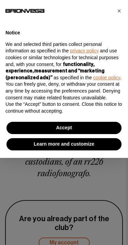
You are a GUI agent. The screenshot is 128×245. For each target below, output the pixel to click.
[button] (119, 10)
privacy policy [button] (84, 50)
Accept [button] (64, 127)
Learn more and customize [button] (64, 144)
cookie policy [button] (106, 77)
